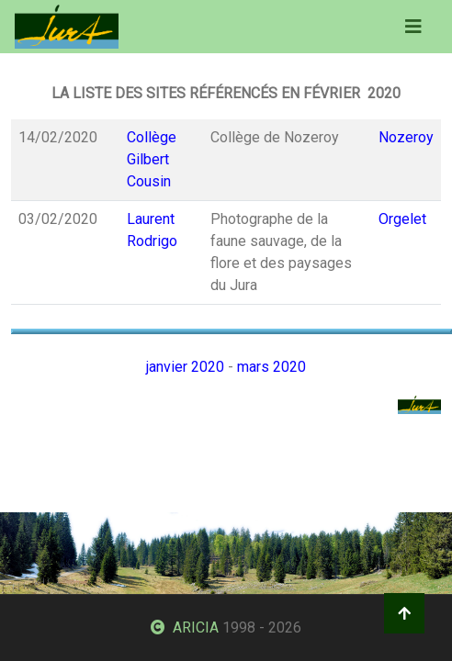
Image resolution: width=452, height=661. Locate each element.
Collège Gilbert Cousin (151, 159)
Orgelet (402, 219)
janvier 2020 (185, 366)
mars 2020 (271, 366)
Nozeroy (406, 137)
